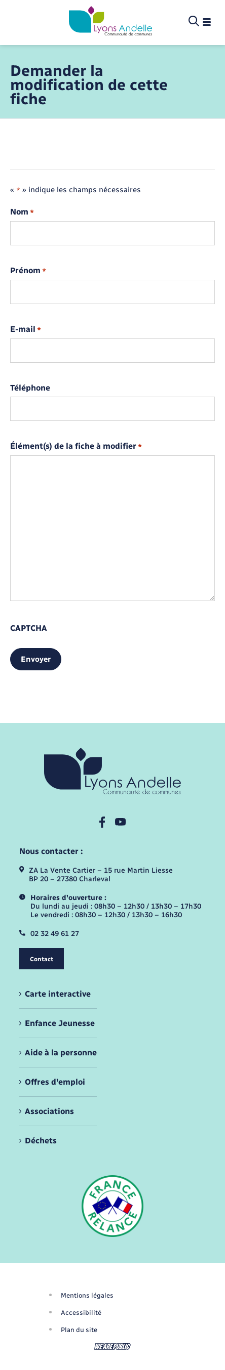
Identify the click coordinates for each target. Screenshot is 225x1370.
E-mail (25, 329)
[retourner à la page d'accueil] (110, 21)
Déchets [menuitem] (41, 1140)
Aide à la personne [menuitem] (61, 1052)
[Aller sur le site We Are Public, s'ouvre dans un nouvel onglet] (112, 1346)
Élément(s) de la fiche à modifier (76, 446)
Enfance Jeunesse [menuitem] (60, 1023)
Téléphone (30, 388)
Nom (22, 212)
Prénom (28, 271)
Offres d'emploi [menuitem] (55, 1082)
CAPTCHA (28, 628)
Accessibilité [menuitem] (81, 1312)
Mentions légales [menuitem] (87, 1295)
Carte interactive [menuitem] (58, 994)
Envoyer (36, 659)
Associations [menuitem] (49, 1111)
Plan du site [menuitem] (79, 1330)
